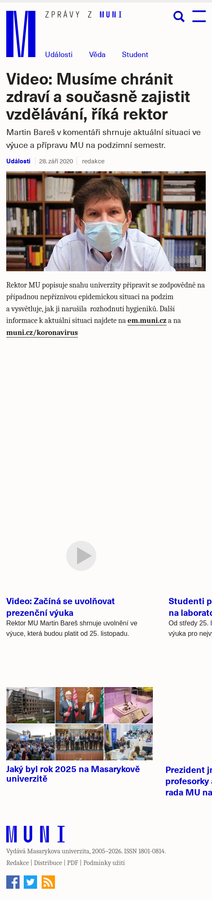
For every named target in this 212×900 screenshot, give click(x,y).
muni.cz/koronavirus (42, 332)
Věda (97, 54)
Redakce (17, 863)
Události (58, 54)
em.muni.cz (146, 320)
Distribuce (48, 863)
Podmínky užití (104, 863)
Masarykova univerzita (58, 851)
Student (135, 54)
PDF (72, 863)
